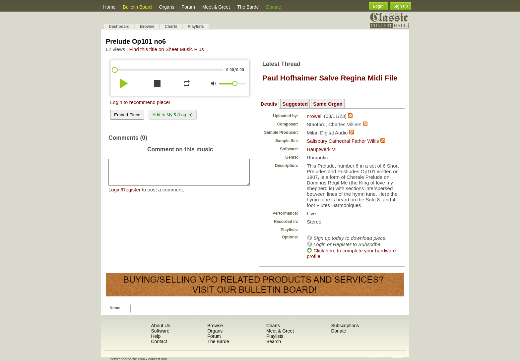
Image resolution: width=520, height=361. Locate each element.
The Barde (248, 7)
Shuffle (374, 357)
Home (109, 7)
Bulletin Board (137, 7)
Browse (147, 26)
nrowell (315, 116)
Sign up (400, 6)
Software (160, 331)
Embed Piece (127, 114)
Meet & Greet (216, 7)
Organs (166, 7)
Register (131, 194)
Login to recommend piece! (140, 102)
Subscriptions (345, 325)
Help (156, 336)
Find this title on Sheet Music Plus (166, 49)
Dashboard (119, 26)
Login (378, 6)
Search (273, 341)
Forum (188, 7)
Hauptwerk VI (322, 149)
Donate (273, 7)
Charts (171, 26)
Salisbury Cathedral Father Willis (343, 141)
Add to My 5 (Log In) (173, 114)
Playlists (196, 26)
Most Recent (391, 357)
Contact (159, 341)
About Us (160, 325)
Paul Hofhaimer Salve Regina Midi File (330, 78)
